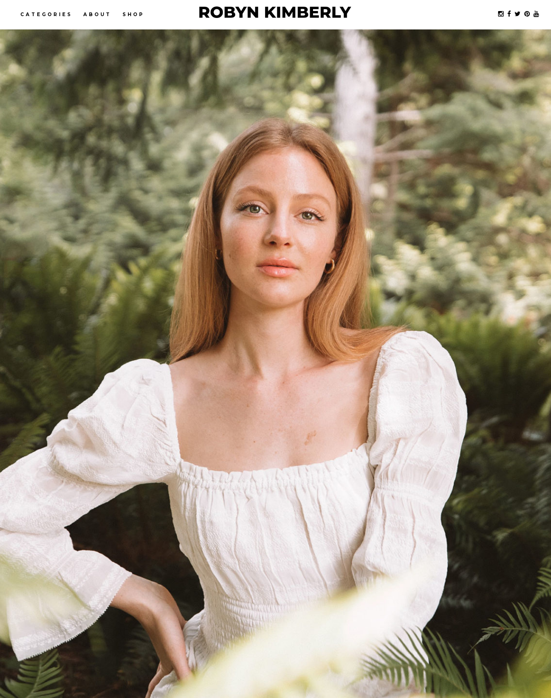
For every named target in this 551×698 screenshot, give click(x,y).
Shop (133, 14)
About (97, 14)
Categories (46, 14)
